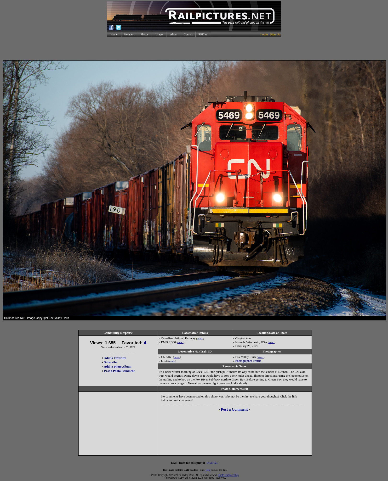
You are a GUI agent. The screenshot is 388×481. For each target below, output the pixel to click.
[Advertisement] (194, 49)
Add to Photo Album (117, 366)
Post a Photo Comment (119, 371)
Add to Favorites (115, 358)
